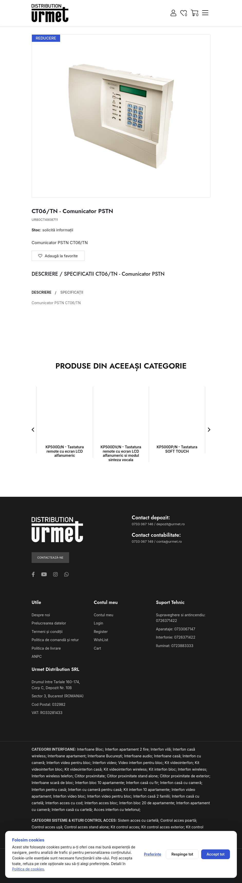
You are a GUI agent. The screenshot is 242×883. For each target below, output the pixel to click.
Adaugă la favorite (58, 255)
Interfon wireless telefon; (53, 776)
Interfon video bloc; (70, 796)
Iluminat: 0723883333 (174, 645)
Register (101, 631)
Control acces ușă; (48, 827)
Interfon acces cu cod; (65, 803)
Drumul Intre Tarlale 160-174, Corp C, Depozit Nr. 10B (56, 685)
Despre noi (41, 615)
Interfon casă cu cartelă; (73, 809)
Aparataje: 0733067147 (175, 629)
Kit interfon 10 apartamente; (148, 789)
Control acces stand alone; (87, 827)
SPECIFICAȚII (71, 292)
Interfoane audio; (139, 756)
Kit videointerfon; (180, 762)
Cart (97, 648)
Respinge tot (182, 854)
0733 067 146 (142, 524)
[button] (33, 429)
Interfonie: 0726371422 (175, 637)
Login (98, 623)
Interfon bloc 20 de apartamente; (147, 803)
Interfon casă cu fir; (143, 782)
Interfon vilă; (162, 749)
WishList (101, 640)
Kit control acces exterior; (163, 827)
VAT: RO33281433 (47, 712)
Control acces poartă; (178, 820)
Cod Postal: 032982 (49, 704)
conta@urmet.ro (169, 541)
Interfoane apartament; (68, 756)
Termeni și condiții (47, 631)
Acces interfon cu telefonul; (117, 809)
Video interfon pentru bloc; (141, 762)
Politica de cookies (28, 869)
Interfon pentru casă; (50, 789)
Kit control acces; (126, 827)
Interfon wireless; (192, 769)
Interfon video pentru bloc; (69, 762)
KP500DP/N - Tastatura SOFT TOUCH (177, 449)
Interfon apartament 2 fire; (128, 749)
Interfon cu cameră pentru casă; (96, 789)
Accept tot (216, 854)
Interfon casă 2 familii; (152, 796)
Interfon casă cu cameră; (181, 782)
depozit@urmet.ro (170, 524)
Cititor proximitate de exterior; (185, 776)
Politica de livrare (46, 648)
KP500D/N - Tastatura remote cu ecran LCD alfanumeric (64, 451)
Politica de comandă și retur (55, 640)
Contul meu (103, 615)
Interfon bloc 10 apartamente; (100, 782)
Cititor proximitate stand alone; (133, 776)
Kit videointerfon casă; (84, 769)
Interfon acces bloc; (102, 803)
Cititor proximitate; (91, 776)
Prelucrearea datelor (49, 623)
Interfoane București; (106, 756)
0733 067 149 (142, 541)
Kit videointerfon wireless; (126, 769)
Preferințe (152, 854)
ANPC (37, 656)
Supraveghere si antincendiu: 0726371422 (180, 618)
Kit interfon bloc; (163, 769)
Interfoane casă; (168, 756)
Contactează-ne (50, 557)
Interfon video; (105, 762)
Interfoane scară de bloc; (53, 782)
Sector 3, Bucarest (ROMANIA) (57, 696)
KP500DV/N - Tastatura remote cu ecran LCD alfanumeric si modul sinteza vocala (120, 453)
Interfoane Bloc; (91, 749)
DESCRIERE (41, 292)
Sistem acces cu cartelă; (139, 820)
